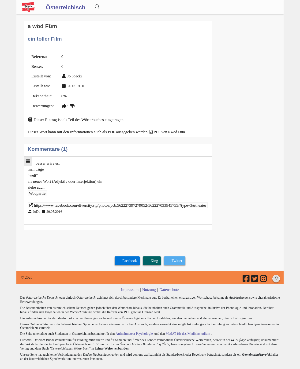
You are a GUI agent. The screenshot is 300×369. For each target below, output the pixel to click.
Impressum (130, 281)
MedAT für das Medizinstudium (184, 325)
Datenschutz (168, 281)
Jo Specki (73, 74)
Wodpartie (37, 186)
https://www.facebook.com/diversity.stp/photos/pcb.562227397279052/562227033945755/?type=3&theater (112, 198)
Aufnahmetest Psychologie (132, 325)
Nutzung (148, 281)
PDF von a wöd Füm (161, 127)
